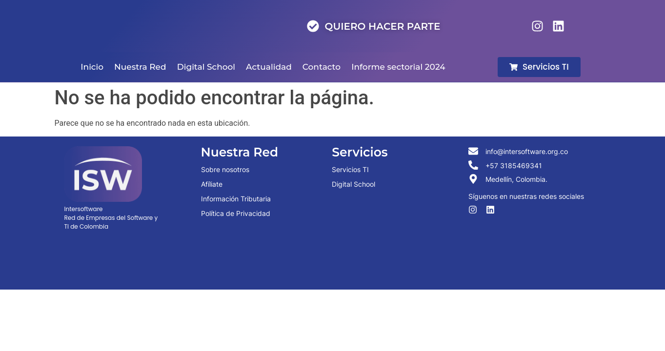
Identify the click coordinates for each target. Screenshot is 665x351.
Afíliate (211, 184)
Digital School (353, 184)
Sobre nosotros (225, 169)
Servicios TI (350, 169)
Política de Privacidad (235, 213)
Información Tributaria (236, 199)
